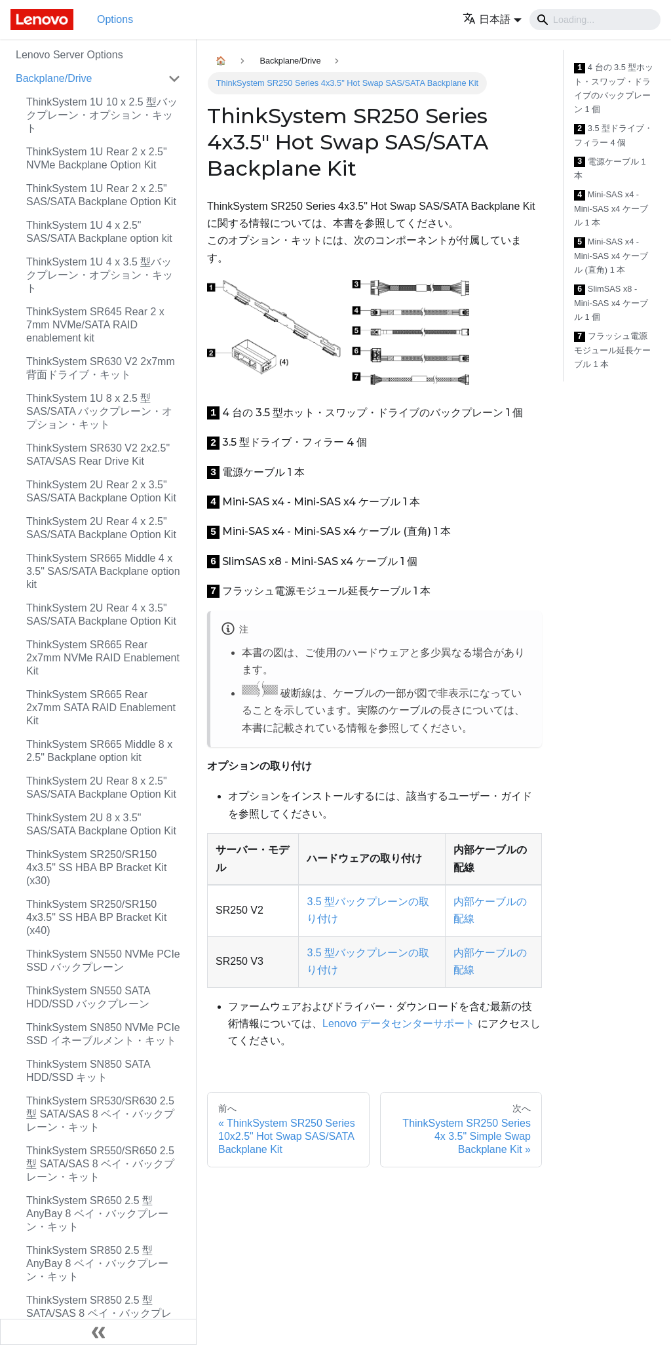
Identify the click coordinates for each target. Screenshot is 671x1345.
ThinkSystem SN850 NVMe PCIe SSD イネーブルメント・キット (103, 1034)
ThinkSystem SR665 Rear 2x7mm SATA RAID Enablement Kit (101, 707)
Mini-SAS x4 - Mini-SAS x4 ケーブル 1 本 (611, 208)
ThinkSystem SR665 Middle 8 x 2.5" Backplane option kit (99, 751)
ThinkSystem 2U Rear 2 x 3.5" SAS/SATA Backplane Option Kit (101, 491)
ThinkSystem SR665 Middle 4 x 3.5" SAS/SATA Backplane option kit (103, 571)
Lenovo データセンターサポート (398, 1023)
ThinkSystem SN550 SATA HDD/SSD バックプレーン (88, 997)
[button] (492, 19)
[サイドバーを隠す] (98, 1332)
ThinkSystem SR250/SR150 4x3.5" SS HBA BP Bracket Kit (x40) (96, 917)
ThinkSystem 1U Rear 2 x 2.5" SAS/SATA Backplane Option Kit (101, 195)
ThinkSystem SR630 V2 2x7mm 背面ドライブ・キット (100, 368)
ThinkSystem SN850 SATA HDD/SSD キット (88, 1071)
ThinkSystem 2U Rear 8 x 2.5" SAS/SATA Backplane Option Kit (101, 787)
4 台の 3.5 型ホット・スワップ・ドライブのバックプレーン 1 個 (613, 88)
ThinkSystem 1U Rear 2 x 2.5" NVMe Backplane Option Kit (96, 158)
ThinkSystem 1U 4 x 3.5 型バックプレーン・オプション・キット (99, 275)
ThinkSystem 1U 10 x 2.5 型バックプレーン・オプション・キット (102, 115)
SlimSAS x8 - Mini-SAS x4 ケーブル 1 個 (611, 303)
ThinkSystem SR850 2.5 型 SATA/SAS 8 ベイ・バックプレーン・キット (99, 1313)
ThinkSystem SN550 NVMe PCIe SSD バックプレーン (103, 960)
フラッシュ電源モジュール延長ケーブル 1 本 (612, 350)
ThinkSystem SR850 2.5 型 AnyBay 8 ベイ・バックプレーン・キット (97, 1263)
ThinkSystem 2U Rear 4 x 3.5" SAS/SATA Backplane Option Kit (101, 614)
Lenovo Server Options (69, 54)
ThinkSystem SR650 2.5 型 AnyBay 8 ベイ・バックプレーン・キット (97, 1213)
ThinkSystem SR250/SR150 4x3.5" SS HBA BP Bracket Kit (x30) (96, 867)
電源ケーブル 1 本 (610, 169)
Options (115, 19)
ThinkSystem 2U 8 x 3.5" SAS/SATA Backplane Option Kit (101, 824)
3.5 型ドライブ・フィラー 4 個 (613, 135)
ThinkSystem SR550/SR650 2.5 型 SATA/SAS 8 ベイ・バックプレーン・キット (100, 1163)
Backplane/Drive (54, 78)
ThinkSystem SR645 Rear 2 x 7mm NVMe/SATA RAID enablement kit (95, 324)
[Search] (595, 19)
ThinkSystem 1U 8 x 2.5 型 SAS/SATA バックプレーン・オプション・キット (99, 411)
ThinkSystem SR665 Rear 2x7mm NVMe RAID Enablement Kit (103, 657)
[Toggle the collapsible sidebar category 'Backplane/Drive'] (174, 78)
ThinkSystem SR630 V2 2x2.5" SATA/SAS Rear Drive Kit (98, 454)
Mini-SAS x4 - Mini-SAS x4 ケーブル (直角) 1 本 (611, 256)
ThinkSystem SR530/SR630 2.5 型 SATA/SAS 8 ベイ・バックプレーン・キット (100, 1114)
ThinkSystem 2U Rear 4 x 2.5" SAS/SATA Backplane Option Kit (101, 528)
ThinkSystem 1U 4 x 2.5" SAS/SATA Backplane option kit (99, 232)
